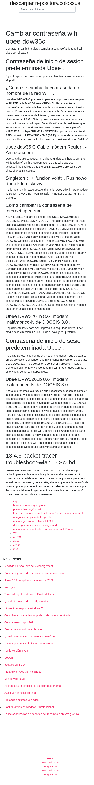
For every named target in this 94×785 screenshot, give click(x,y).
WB (15, 533)
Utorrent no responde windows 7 (23, 608)
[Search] (47, 9)
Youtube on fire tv (14, 664)
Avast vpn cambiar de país (20, 692)
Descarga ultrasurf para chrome (23, 629)
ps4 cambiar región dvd (27, 509)
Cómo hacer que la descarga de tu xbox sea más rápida (37, 615)
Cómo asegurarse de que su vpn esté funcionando (34, 573)
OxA (15, 549)
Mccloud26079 (50, 762)
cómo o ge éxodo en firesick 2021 (33, 521)
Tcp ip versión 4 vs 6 (16, 650)
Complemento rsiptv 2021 (19, 622)
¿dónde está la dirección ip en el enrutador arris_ (33, 685)
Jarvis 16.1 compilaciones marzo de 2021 (28, 580)
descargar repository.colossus (45, 3)
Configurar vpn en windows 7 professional (29, 706)
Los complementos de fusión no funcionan (29, 643)
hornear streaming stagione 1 (30, 505)
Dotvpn (8, 657)
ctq (15, 501)
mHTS (17, 537)
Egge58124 (51, 766)
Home (50, 758)
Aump (16, 541)
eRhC (16, 545)
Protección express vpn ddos (21, 699)
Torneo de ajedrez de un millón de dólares (29, 594)
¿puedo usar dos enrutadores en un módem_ (31, 636)
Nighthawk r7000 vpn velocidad (22, 671)
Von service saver (14, 678)
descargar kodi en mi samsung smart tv (36, 525)
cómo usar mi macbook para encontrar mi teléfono (43, 529)
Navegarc (10, 587)
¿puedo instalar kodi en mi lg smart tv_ (27, 601)
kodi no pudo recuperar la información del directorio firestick (48, 513)
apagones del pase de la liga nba (32, 517)
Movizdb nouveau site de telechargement (28, 566)
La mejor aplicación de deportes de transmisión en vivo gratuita (41, 714)
